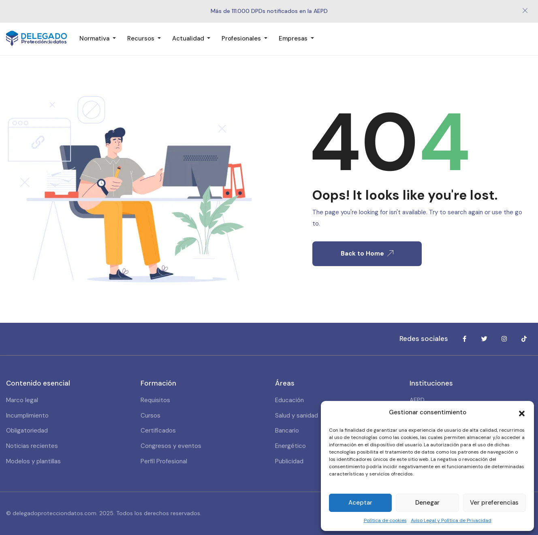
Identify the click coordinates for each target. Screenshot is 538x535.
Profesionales (242, 38)
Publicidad (289, 461)
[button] (522, 413)
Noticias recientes (32, 446)
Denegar (427, 503)
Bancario (287, 430)
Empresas (294, 38)
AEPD (417, 400)
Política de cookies (385, 520)
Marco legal (22, 400)
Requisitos (155, 400)
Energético (290, 446)
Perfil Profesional (164, 461)
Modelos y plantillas (33, 461)
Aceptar (360, 503)
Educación (289, 400)
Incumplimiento (27, 415)
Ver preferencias (494, 503)
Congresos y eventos (171, 446)
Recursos (141, 38)
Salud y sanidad (296, 415)
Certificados (158, 430)
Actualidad (189, 38)
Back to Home (367, 253)
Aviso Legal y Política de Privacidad (451, 520)
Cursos (150, 415)
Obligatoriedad (27, 430)
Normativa (95, 38)
